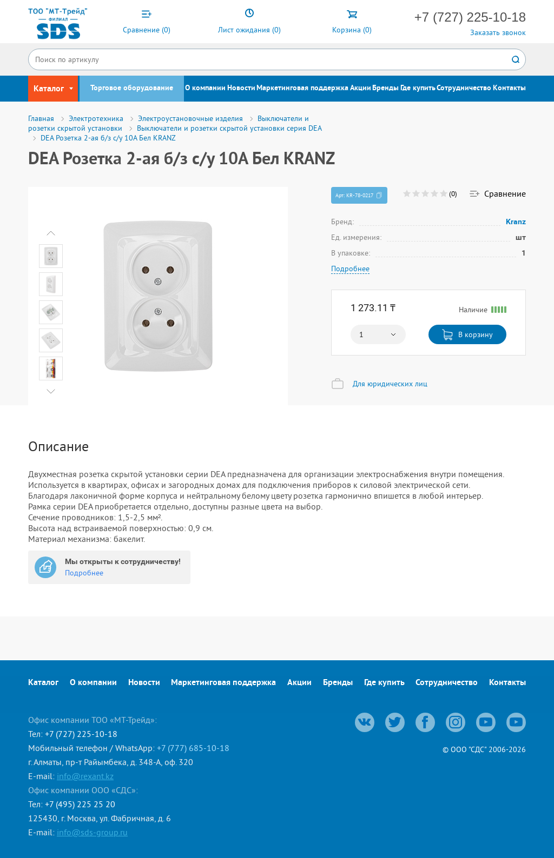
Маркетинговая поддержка (302, 88)
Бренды (385, 88)
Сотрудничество (464, 88)
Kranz (516, 221)
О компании (205, 88)
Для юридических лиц (390, 383)
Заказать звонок (498, 32)
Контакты (509, 88)
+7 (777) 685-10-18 (193, 747)
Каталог (43, 683)
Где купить (418, 88)
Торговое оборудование (131, 88)
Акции (360, 88)
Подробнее (350, 268)
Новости (241, 88)
